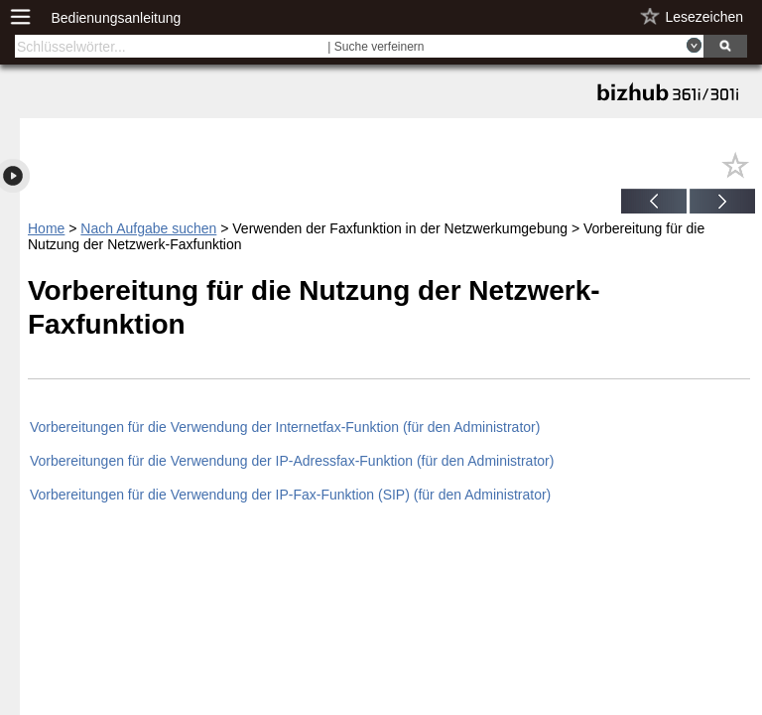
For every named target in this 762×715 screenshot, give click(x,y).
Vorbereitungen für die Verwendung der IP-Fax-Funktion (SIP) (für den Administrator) (290, 494)
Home (46, 228)
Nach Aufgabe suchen (148, 228)
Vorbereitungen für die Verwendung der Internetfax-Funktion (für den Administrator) (285, 427)
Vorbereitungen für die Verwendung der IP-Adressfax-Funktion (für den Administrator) (292, 461)
